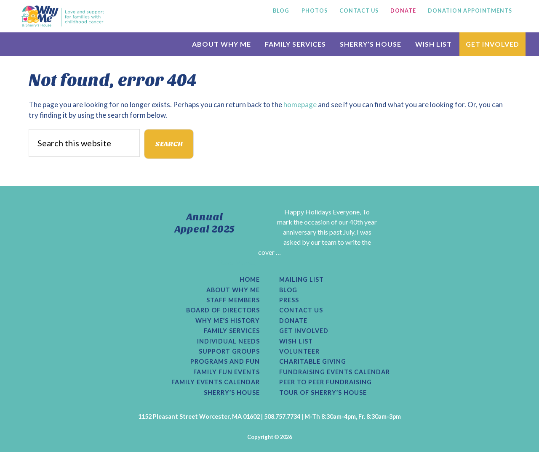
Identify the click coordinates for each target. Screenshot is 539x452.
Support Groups (229, 351)
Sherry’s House (232, 393)
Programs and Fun (225, 362)
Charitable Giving (312, 362)
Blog (288, 290)
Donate (293, 321)
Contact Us (301, 310)
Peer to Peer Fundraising (325, 382)
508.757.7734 (282, 416)
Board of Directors (223, 310)
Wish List (296, 341)
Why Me (62, 16)
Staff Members (233, 300)
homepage (300, 104)
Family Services (232, 331)
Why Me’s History (227, 321)
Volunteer (299, 351)
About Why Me (233, 290)
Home (250, 280)
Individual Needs (228, 341)
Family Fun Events (226, 372)
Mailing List (301, 280)
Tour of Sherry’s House (323, 393)
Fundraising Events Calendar (334, 372)
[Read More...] (237, 262)
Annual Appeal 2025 (205, 223)
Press (289, 300)
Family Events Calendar (215, 382)
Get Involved (303, 331)
